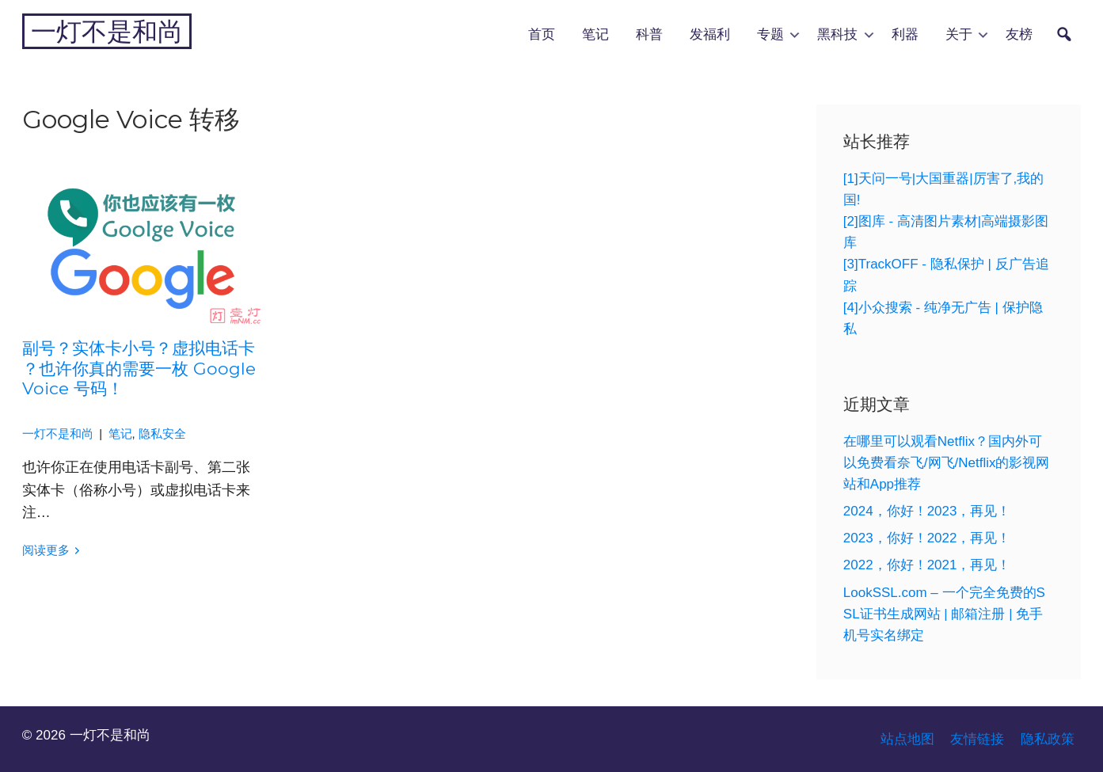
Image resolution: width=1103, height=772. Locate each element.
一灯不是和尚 (107, 31)
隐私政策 (1047, 739)
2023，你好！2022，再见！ (927, 538)
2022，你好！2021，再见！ (927, 564)
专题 (770, 34)
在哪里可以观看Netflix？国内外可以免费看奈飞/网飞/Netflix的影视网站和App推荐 (946, 463)
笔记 (595, 34)
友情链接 (977, 739)
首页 (541, 34)
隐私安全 (162, 434)
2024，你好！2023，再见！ (927, 511)
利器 (905, 34)
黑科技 (837, 34)
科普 (649, 34)
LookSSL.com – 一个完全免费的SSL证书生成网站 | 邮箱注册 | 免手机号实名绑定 (944, 614)
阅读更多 (46, 550)
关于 (958, 34)
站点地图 (907, 739)
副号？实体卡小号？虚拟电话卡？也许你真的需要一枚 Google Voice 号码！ (139, 367)
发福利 (710, 34)
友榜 (1019, 34)
